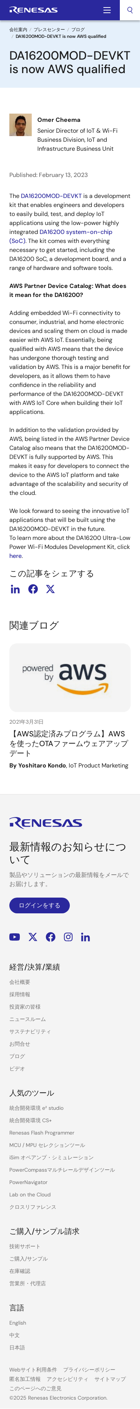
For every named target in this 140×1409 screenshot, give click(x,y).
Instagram (68, 937)
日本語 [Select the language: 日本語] (17, 1347)
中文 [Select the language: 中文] (14, 1335)
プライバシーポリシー (89, 1369)
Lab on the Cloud (30, 1194)
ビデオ (17, 1068)
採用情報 (19, 994)
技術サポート (25, 1246)
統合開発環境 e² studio (36, 1108)
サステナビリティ (30, 1031)
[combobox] (130, 10)
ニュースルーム (27, 1019)
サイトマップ (110, 1379)
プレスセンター (49, 30)
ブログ (78, 30)
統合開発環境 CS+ (30, 1120)
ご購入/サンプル (28, 1258)
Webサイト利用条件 (33, 1369)
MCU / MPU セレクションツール (47, 1145)
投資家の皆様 (25, 1006)
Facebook (51, 937)
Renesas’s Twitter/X (32, 937)
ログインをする (39, 905)
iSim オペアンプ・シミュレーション (51, 1157)
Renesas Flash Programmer (41, 1132)
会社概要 (19, 982)
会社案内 (18, 30)
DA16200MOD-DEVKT (51, 196)
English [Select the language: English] (17, 1322)
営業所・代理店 (27, 1283)
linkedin (15, 589)
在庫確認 (19, 1271)
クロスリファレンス (32, 1207)
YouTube (14, 937)
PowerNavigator (28, 1182)
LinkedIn (85, 937)
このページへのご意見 (35, 1388)
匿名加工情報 (25, 1379)
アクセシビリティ (67, 1379)
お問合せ (19, 1043)
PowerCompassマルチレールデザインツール (62, 1169)
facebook (33, 589)
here (15, 556)
